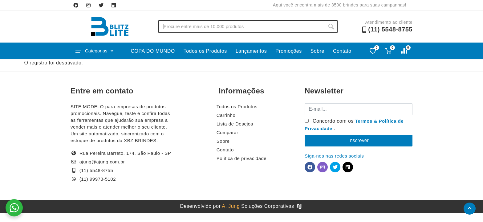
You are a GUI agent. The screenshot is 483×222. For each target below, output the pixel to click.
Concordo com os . (354, 124)
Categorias (94, 50)
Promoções (288, 51)
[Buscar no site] (241, 26)
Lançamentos (251, 51)
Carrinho (226, 115)
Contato (342, 51)
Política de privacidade (241, 158)
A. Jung (231, 206)
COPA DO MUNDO (153, 51)
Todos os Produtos (205, 51)
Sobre (317, 51)
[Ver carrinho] (389, 51)
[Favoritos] (373, 51)
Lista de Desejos (235, 123)
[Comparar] (404, 51)
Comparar (227, 132)
